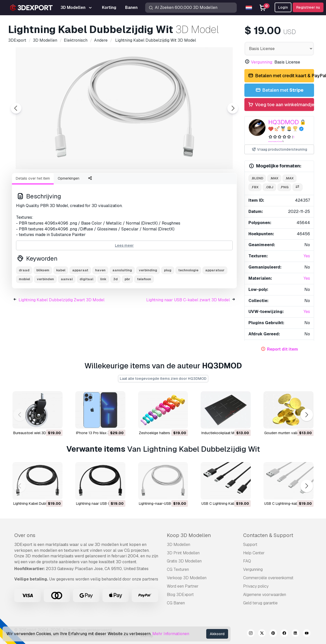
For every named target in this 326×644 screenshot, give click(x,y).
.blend (257, 178)
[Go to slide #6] (200, 182)
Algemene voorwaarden (264, 594)
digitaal (86, 307)
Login (283, 7)
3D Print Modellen (183, 553)
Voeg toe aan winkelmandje (281, 105)
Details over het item (33, 206)
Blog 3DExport (180, 594)
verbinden (45, 307)
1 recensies (281, 139)
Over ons (24, 535)
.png (284, 187)
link (103, 307)
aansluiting (122, 298)
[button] (307, 415)
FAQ (247, 561)
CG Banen (176, 603)
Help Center (254, 553)
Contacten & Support (268, 535)
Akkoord (217, 634)
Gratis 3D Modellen (184, 561)
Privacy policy (256, 586)
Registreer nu (308, 7)
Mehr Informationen (170, 633)
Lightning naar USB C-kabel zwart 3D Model (188, 328)
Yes (307, 256)
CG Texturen (178, 569)
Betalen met (279, 90)
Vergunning (253, 569)
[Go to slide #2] (70, 182)
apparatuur (215, 298)
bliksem (42, 298)
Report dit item (282, 349)
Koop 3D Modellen (189, 535)
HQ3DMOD (283, 122)
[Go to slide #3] (102, 182)
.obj (269, 187)
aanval (67, 307)
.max (274, 178)
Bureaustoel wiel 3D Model (35, 432)
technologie (188, 298)
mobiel (24, 307)
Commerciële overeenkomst (268, 577)
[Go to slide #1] (37, 182)
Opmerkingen (68, 206)
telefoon (144, 307)
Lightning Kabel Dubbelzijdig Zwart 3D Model (62, 328)
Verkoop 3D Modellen (186, 577)
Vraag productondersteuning (279, 149)
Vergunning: (262, 62)
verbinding (148, 298)
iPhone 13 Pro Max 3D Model (99, 432)
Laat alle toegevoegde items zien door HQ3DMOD (163, 378)
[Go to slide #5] (168, 182)
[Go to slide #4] (135, 182)
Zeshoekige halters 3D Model (163, 432)
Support (250, 544)
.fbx (255, 187)
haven (100, 298)
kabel (60, 298)
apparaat (80, 298)
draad (24, 298)
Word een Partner (183, 586)
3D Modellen (178, 544)
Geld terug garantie (260, 603)
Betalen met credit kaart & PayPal (281, 76)
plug (167, 298)
